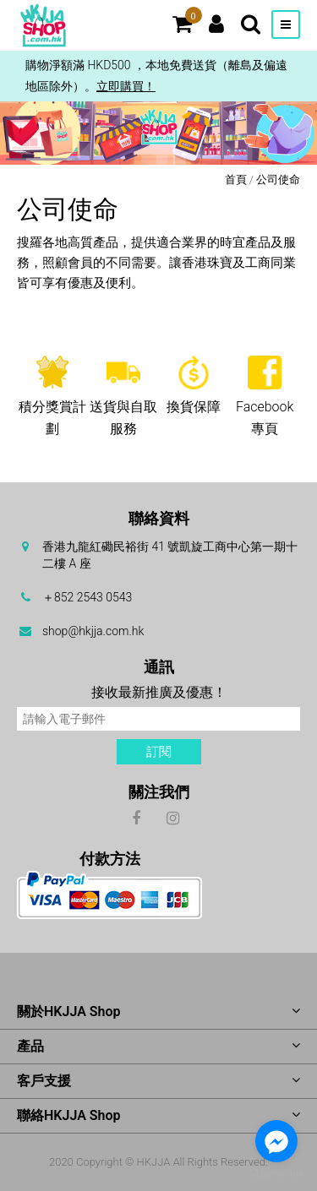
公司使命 (278, 179)
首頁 (236, 179)
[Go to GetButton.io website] (276, 1173)
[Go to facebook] (276, 1141)
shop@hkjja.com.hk (93, 631)
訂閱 (159, 751)
